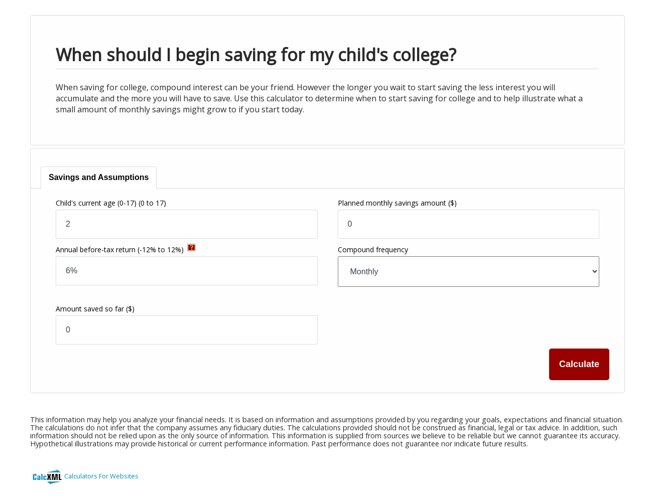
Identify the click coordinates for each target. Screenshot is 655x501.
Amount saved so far (95, 308)
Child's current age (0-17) (111, 203)
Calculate (579, 364)
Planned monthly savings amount (397, 203)
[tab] (99, 177)
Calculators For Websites (101, 475)
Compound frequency (373, 249)
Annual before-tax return (120, 249)
